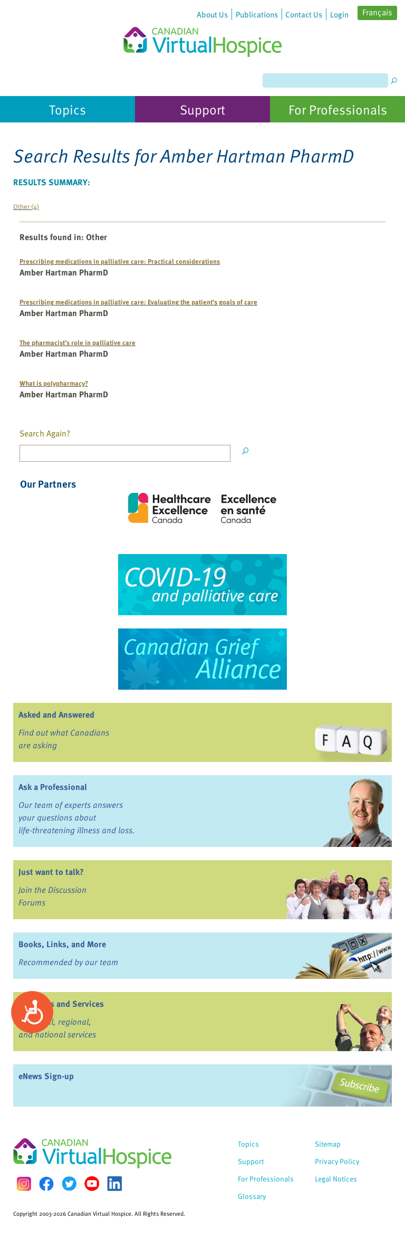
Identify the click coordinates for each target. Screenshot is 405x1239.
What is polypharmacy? (54, 383)
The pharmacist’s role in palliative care (78, 342)
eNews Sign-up (46, 1076)
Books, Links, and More (62, 944)
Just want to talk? (51, 871)
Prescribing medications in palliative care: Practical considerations (120, 261)
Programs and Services (61, 1003)
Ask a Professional (52, 786)
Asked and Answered (56, 714)
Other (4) (26, 206)
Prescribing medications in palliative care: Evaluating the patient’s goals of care (138, 302)
